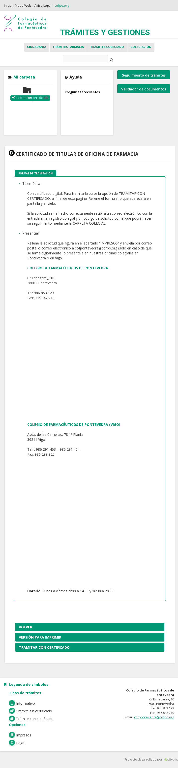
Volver (25, 627)
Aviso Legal (42, 5)
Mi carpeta (24, 77)
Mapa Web (23, 5)
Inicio (8, 5)
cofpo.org (62, 5)
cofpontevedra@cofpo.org (154, 717)
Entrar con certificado (33, 97)
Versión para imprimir (40, 637)
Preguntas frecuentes (82, 92)
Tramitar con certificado (44, 647)
